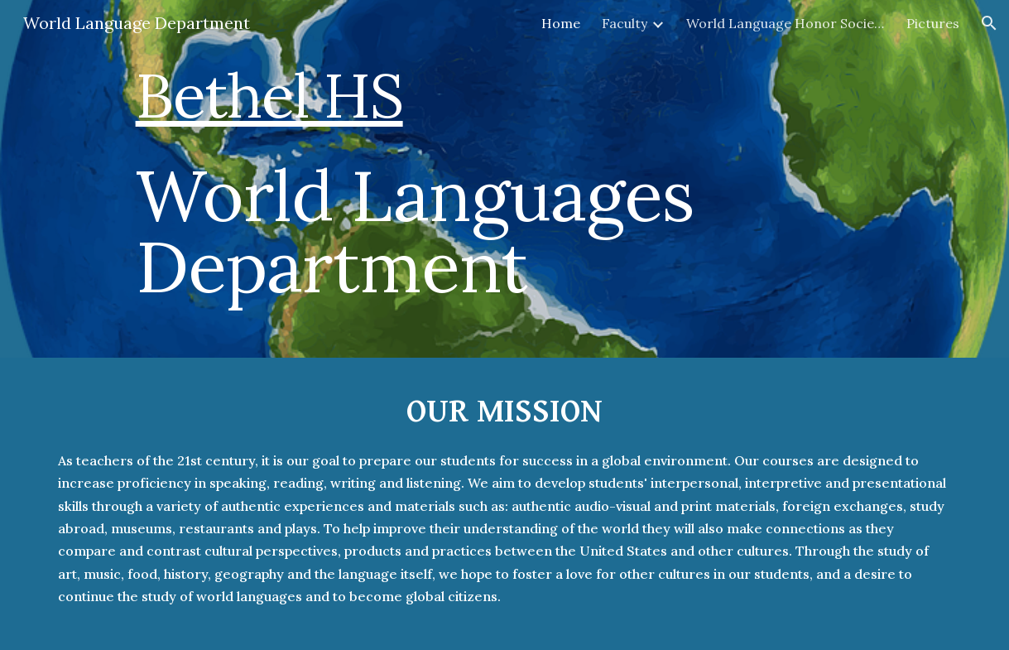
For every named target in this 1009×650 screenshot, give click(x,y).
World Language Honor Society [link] (785, 23)
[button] (989, 23)
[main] (543, 179)
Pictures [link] (932, 23)
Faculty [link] (624, 23)
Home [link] (560, 23)
